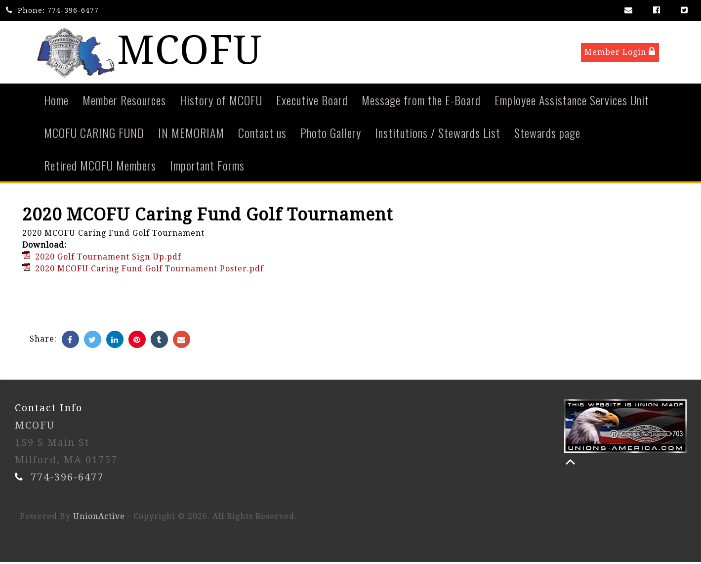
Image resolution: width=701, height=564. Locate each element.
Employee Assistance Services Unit (572, 102)
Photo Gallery (330, 134)
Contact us (262, 134)
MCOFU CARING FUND (94, 134)
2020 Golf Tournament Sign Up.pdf (108, 258)
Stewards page (547, 134)
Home (56, 102)
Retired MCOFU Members (100, 167)
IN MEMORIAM (191, 134)
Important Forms (207, 167)
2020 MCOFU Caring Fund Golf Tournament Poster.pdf (149, 270)
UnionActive (99, 518)
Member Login (620, 52)
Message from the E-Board (421, 102)
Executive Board (312, 102)
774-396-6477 (73, 10)
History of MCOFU (221, 102)
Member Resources (124, 102)
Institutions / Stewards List (437, 134)
